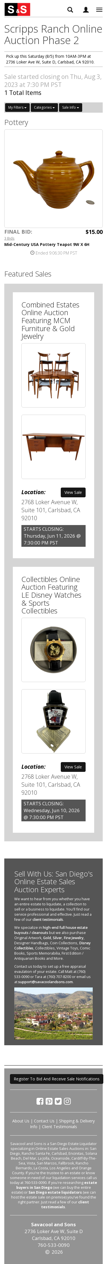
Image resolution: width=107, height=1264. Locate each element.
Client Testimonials (59, 1126)
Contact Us (44, 1121)
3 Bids (9, 238)
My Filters (17, 107)
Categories (44, 107)
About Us (20, 1121)
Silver (57, 937)
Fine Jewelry (74, 937)
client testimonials (48, 919)
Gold (47, 937)
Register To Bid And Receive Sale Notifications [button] (57, 1079)
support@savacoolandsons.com (45, 981)
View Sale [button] (73, 492)
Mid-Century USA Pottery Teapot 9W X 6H (46, 244)
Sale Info (70, 107)
